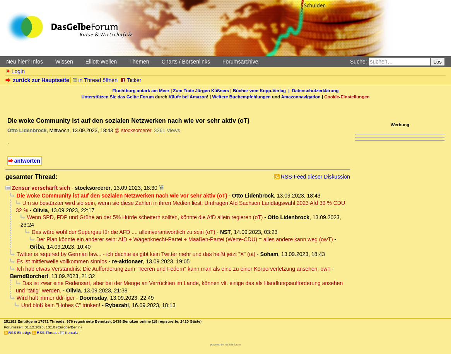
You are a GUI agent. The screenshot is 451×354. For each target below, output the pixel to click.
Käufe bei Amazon (188, 97)
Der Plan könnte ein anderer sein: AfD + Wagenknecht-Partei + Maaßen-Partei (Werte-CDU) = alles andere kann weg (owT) (184, 239)
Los (438, 62)
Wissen (64, 61)
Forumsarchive (240, 61)
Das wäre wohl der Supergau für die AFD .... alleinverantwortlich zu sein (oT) (123, 232)
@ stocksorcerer (133, 130)
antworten (27, 161)
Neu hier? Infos (24, 61)
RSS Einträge (20, 332)
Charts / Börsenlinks (186, 61)
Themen (139, 61)
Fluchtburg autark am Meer (141, 90)
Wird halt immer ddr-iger (46, 298)
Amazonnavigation (301, 97)
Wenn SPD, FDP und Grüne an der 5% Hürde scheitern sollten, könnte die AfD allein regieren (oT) (145, 217)
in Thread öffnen (95, 80)
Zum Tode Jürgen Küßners (201, 90)
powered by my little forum (225, 344)
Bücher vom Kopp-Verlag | (262, 90)
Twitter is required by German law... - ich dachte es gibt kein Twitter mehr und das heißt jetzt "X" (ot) (136, 254)
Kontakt (71, 332)
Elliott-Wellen (101, 61)
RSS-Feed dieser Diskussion (315, 177)
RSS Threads (48, 332)
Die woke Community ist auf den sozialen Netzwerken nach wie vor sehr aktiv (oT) (122, 195)
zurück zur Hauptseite (38, 80)
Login (15, 71)
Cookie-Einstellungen (346, 97)
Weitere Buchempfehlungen (241, 97)
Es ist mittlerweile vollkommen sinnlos (62, 261)
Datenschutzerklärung (315, 90)
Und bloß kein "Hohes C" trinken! (60, 305)
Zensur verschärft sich (41, 188)
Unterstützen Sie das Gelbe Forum (117, 97)
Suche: (358, 61)
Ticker (131, 80)
